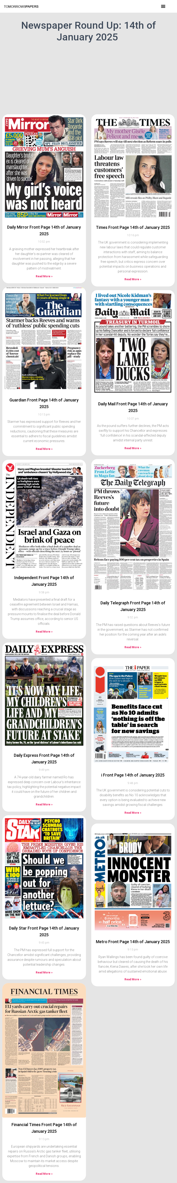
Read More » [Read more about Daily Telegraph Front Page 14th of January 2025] (132, 647)
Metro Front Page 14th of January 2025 (133, 941)
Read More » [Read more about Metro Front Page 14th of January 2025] (132, 979)
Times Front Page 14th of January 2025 (133, 227)
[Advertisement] (88, 77)
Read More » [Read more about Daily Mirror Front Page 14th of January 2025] (44, 276)
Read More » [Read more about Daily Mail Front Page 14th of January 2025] (132, 448)
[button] (163, 6)
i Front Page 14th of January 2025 (133, 775)
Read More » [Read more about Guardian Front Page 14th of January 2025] (44, 449)
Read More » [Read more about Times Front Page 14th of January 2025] (132, 279)
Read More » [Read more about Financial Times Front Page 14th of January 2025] (44, 1173)
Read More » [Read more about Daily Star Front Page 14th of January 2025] (44, 972)
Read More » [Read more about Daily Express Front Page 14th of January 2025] (44, 804)
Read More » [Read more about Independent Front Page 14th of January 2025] (44, 631)
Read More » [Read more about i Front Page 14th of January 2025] (132, 812)
